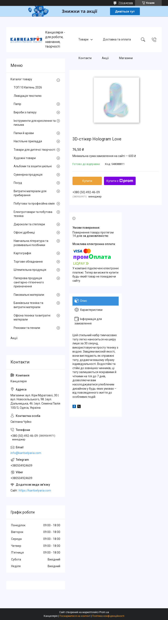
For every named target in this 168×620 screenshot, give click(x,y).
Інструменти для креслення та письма (35, 123)
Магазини (126, 58)
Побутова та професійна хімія (34, 203)
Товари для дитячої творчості (34, 149)
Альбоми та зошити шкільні (33, 166)
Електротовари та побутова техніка (33, 214)
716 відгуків (125, 2)
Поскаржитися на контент (74, 616)
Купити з (119, 181)
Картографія (22, 253)
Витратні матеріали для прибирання (30, 193)
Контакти (85, 58)
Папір (17, 104)
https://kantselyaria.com (35, 490)
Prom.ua (104, 612)
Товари (83, 39)
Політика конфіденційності (108, 616)
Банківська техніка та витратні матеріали (28, 305)
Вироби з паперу (25, 112)
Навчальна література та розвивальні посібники (31, 243)
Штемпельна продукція (30, 269)
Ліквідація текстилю (28, 95)
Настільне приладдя (28, 141)
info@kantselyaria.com (25, 453)
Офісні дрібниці (24, 232)
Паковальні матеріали (29, 294)
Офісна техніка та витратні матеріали (32, 317)
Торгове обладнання (28, 261)
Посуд (18, 182)
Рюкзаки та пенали (27, 327)
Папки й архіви (24, 133)
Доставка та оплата (117, 39)
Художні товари (25, 158)
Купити (87, 181)
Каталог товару (21, 79)
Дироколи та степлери (29, 224)
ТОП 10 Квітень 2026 (28, 87)
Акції (105, 58)
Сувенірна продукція (28, 174)
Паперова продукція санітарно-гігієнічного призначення (29, 282)
